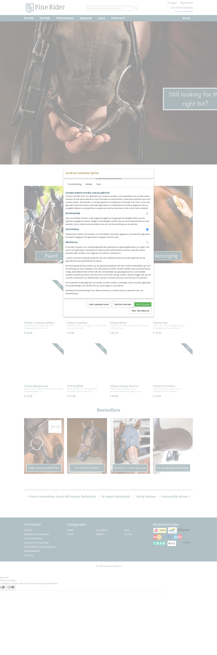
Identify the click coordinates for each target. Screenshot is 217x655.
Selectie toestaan (122, 309)
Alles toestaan (143, 309)
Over (98, 189)
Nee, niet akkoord (140, 315)
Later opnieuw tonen (99, 309)
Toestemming (74, 189)
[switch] (147, 218)
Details (88, 189)
